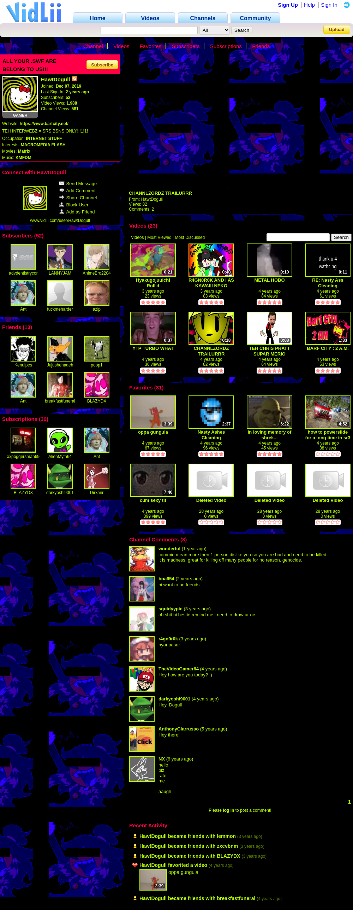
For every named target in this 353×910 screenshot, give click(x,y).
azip (97, 309)
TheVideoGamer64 (178, 668)
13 (27, 327)
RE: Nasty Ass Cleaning (327, 282)
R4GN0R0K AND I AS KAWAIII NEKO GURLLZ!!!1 (211, 282)
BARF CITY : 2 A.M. (327, 348)
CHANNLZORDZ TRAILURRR (160, 193)
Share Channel (78, 197)
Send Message (78, 183)
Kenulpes (23, 365)
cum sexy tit (153, 500)
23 (153, 226)
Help (309, 5)
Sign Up (288, 5)
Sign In (329, 5)
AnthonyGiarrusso (178, 729)
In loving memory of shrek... (270, 434)
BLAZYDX (97, 401)
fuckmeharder (60, 309)
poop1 (96, 365)
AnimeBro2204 (96, 273)
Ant (23, 309)
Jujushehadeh (60, 365)
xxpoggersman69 (23, 456)
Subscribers (186, 46)
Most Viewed (159, 237)
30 (44, 419)
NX (161, 759)
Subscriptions (226, 46)
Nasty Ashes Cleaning (211, 434)
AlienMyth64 (60, 456)
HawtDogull (152, 199)
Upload (337, 29)
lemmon (226, 836)
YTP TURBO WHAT (153, 348)
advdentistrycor (23, 273)
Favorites (151, 46)
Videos (121, 46)
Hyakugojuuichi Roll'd (153, 282)
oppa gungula (153, 432)
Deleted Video (211, 500)
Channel (93, 46)
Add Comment (77, 190)
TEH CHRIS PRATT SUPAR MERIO (269, 351)
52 (39, 236)
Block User (74, 204)
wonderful (169, 548)
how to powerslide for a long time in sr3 (328, 434)
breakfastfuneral (60, 401)
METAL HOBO (269, 280)
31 (159, 387)
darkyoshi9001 (60, 492)
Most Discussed (190, 237)
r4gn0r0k (168, 638)
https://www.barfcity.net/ (44, 123)
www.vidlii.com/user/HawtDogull (60, 220)
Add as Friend (77, 212)
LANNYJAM (60, 273)
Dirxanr (97, 492)
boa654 (166, 578)
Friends (261, 46)
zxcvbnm (227, 846)
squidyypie (170, 608)
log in (228, 810)
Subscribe (102, 64)
